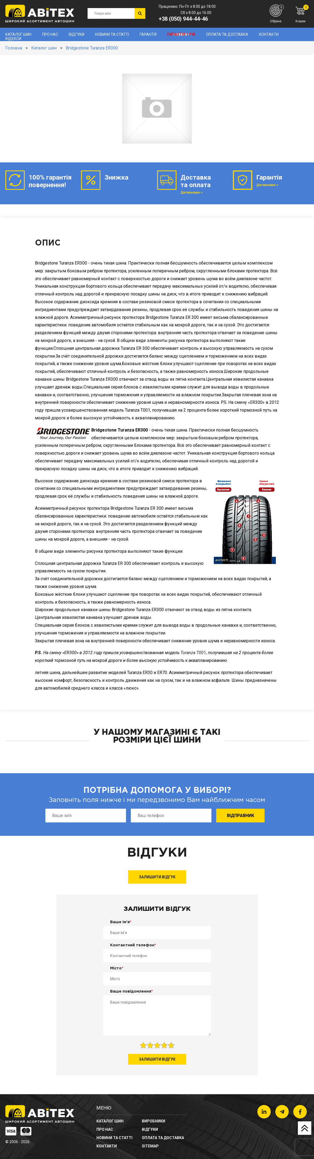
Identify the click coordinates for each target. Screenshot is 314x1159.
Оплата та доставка (227, 34)
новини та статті (112, 34)
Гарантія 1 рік (181, 34)
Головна (13, 48)
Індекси (13, 39)
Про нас (50, 34)
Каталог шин (18, 34)
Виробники (153, 1121)
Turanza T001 (193, 652)
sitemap (150, 1146)
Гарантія (148, 34)
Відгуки (76, 34)
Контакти (269, 34)
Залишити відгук (157, 877)
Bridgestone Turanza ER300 (92, 48)
